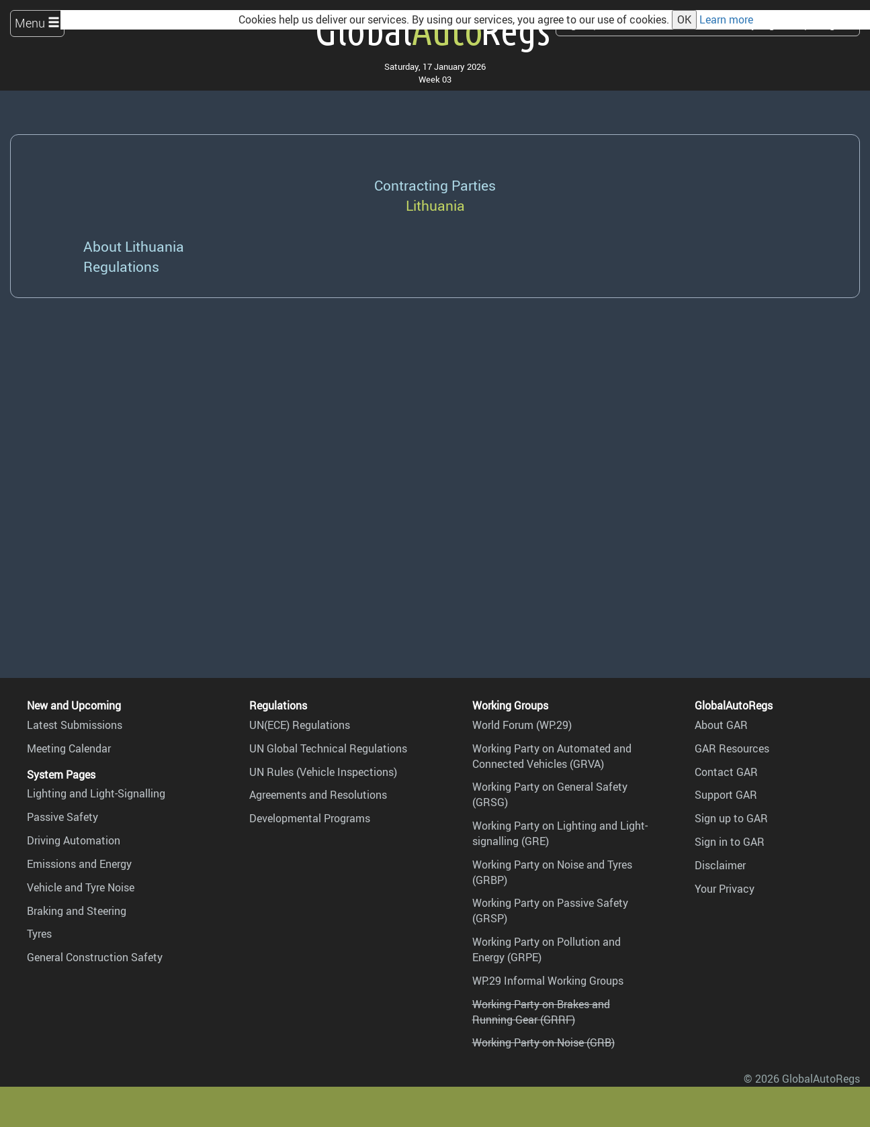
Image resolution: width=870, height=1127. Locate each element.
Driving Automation (73, 840)
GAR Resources (732, 748)
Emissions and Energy (79, 863)
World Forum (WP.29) (522, 725)
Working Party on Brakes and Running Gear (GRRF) (541, 1012)
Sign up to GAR (731, 818)
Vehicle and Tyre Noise (80, 887)
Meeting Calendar (69, 748)
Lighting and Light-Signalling (96, 793)
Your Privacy (724, 888)
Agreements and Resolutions (318, 794)
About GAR (721, 725)
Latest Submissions (74, 725)
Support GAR (726, 794)
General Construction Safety (95, 957)
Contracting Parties (435, 185)
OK (684, 19)
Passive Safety (62, 817)
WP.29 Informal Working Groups (547, 980)
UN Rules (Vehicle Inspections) (323, 772)
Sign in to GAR (730, 841)
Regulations (121, 266)
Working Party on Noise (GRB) (543, 1042)
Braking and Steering (76, 910)
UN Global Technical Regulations (328, 748)
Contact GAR (726, 772)
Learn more (726, 19)
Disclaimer (720, 865)
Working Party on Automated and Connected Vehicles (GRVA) (552, 756)
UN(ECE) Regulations (299, 725)
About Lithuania (133, 246)
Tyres (39, 933)
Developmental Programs (309, 818)
